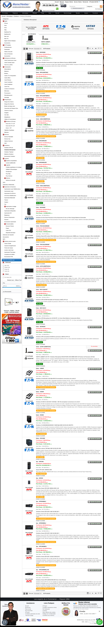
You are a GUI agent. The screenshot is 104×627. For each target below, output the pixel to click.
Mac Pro (6, 38)
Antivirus (8, 178)
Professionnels (7, 47)
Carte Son (6, 86)
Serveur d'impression (9, 217)
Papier (7, 228)
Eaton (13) (7, 267)
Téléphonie (15, 13)
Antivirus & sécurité (10, 180)
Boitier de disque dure (9, 106)
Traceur (6, 200)
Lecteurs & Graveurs (9, 88)
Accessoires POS (8, 256)
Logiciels (6, 158)
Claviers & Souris (8, 110)
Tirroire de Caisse (8, 247)
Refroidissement (8, 95)
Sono (50, 13)
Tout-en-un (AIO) (8, 64)
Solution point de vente (10, 241)
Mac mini (6, 36)
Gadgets (6, 112)
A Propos (45, 605)
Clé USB (6, 114)
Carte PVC (8, 230)
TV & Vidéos (5, 13)
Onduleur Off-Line (8, 147)
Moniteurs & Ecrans (10, 121)
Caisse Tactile (7, 243)
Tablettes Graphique (9, 130)
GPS (4, 182)
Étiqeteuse (7, 215)
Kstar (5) (7, 269)
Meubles (78, 13)
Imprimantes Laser (8, 191)
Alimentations (7, 69)
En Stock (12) (8, 277)
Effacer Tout (18, 280)
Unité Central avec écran (10, 60)
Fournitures (95, 13)
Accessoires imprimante (10, 221)
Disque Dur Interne (8, 101)
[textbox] (77, 6)
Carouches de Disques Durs (11, 108)
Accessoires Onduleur (9, 156)
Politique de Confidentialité (49, 613)
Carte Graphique (8, 84)
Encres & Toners (10, 226)
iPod (5, 27)
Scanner (6, 219)
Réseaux (35, 13)
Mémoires (6, 90)
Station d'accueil (8, 51)
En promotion (94, 346)
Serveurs (6, 134)
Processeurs (7, 93)
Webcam (6, 132)
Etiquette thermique (10, 232)
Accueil (3, 16)
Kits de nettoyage (10, 208)
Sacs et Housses (8, 53)
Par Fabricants (46, 609)
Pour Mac (8, 173)
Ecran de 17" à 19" (10, 123)
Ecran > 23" (8, 128)
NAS (5, 143)
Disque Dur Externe (9, 104)
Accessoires (7, 43)
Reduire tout (10, 280)
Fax (5, 204)
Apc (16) (7, 265)
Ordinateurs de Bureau (9, 58)
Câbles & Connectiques (10, 119)
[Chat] (5, 622)
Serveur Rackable (8, 136)
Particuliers (7, 49)
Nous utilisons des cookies (49, 612)
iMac (5, 29)
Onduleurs (16, 16)
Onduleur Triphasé (8, 152)
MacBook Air (7, 34)
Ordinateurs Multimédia (8, 184)
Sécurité (57, 13)
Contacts (45, 610)
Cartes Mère (7, 77)
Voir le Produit (29, 61)
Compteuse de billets (9, 254)
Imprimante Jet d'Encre (10, 193)
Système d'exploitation (11, 160)
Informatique (25, 13)
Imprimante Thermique (9, 252)
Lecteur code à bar (8, 250)
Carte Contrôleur (8, 82)
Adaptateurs (7, 117)
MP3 (4, 239)
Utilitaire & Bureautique (11, 169)
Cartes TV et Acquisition (10, 75)
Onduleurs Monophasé (9, 149)
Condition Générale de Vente (50, 607)
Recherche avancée (77, 8)
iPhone (6, 23)
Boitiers (6, 73)
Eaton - (42, 72)
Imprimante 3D (7, 213)
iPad (5, 25)
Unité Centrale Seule (9, 62)
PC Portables (7, 45)
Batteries (6, 71)
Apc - (41, 140)
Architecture (9, 171)
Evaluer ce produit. (40, 70)
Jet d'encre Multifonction (10, 195)
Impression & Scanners (10, 186)
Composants (7, 66)
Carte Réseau (7, 80)
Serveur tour (7, 138)
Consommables (9, 223)
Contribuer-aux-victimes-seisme (48, 616)
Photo (42, 13)
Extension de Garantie (8, 234)
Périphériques (7, 99)
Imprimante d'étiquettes (10, 210)
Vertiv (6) (7, 271)
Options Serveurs (8, 141)
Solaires (86, 13)
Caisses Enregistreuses (10, 245)
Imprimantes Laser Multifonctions (12, 189)
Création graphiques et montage (13, 167)
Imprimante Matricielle (9, 197)
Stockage (6, 97)
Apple (5, 21)
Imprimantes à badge (11, 206)
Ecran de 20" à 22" (10, 125)
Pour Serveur (9, 176)
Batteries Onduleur (8, 154)
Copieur (6, 202)
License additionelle (10, 162)
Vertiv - (43, 119)
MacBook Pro (7, 32)
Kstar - (40, 52)
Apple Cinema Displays (10, 40)
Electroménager (68, 13)
